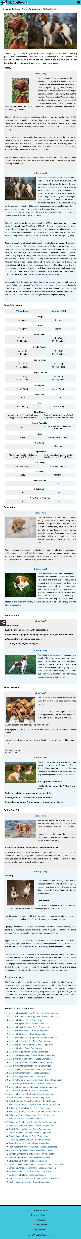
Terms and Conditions (40, 1215)
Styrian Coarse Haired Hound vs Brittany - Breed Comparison (36, 1164)
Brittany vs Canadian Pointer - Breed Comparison (31, 1126)
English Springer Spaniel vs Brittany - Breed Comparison (34, 1101)
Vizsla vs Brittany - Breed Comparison (26, 1020)
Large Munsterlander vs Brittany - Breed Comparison (32, 1168)
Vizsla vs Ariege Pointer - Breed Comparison (28, 1052)
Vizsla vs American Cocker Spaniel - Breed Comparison (33, 1017)
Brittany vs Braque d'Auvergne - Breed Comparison (31, 1115)
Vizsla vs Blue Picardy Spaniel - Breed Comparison (31, 1062)
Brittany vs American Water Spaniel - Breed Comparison (34, 1112)
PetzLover (40, 1220)
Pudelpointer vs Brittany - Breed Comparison (29, 1136)
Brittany (37, 173)
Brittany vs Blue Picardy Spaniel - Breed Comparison (32, 1122)
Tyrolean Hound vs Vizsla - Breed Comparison (29, 1097)
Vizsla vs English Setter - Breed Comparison (28, 1024)
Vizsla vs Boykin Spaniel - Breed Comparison (29, 1031)
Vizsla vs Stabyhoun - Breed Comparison (27, 1076)
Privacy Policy (40, 1210)
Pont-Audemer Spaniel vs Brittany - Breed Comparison (33, 1147)
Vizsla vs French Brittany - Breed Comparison (29, 1027)
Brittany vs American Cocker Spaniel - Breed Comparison (34, 1105)
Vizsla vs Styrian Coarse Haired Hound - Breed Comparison (35, 1080)
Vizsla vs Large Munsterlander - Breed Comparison (31, 1083)
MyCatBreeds (40, 1229)
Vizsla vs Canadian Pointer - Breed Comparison (30, 1066)
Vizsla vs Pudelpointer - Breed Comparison (28, 1034)
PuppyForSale (40, 1225)
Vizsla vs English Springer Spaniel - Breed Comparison (33, 1013)
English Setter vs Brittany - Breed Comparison (29, 1129)
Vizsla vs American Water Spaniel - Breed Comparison (33, 1038)
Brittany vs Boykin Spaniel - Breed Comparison (30, 1108)
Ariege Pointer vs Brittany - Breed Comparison (29, 1143)
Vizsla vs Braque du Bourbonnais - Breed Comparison (33, 1087)
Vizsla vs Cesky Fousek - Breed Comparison (28, 1090)
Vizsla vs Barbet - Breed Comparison (25, 1048)
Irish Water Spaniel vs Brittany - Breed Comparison (31, 1150)
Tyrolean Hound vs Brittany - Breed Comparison (30, 1171)
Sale (43, 74)
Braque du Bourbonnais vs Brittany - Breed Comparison (33, 1178)
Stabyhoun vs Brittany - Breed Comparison (28, 1161)
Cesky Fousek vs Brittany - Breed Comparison (29, 1182)
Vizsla (37, 74)
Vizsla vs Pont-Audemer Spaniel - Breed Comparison (32, 1055)
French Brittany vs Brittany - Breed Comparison (30, 1133)
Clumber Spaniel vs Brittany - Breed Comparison (30, 1157)
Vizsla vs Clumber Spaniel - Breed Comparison (30, 1073)
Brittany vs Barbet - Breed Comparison (26, 1119)
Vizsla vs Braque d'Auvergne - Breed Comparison (31, 1045)
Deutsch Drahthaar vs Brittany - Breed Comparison (31, 1154)
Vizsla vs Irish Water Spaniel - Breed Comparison (31, 1059)
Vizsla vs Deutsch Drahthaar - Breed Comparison (31, 1069)
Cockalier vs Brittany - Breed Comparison (27, 1175)
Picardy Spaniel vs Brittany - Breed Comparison (30, 1140)
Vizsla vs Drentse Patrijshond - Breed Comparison (31, 1094)
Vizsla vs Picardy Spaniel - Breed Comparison (29, 1041)
